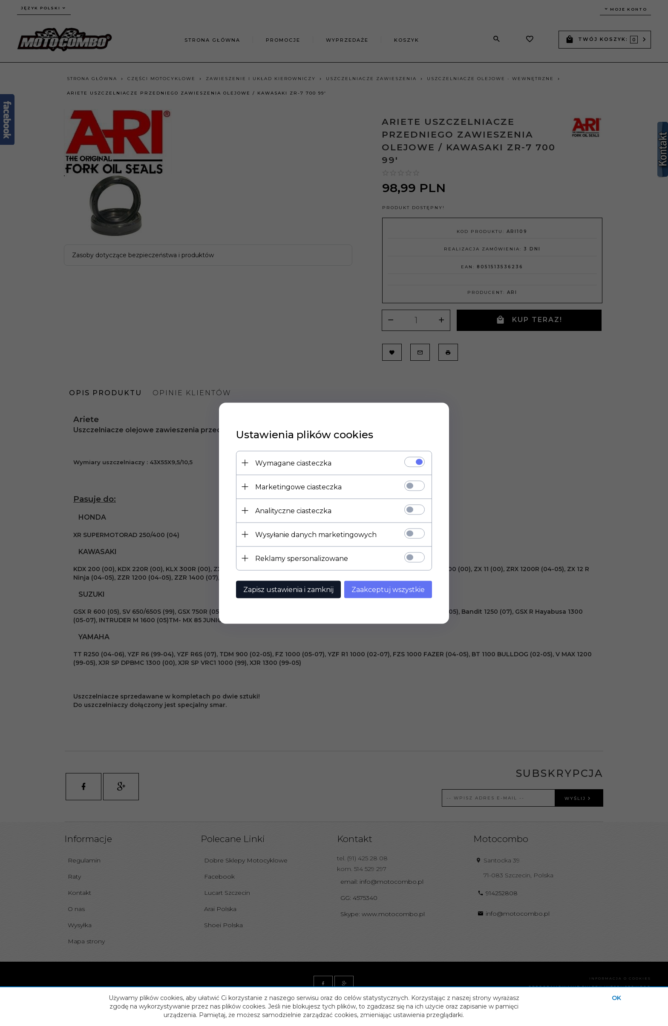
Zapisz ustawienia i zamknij (288, 589)
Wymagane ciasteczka (293, 463)
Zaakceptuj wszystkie (388, 589)
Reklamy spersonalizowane (301, 558)
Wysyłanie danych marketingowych (316, 534)
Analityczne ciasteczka (293, 510)
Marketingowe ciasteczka (298, 487)
